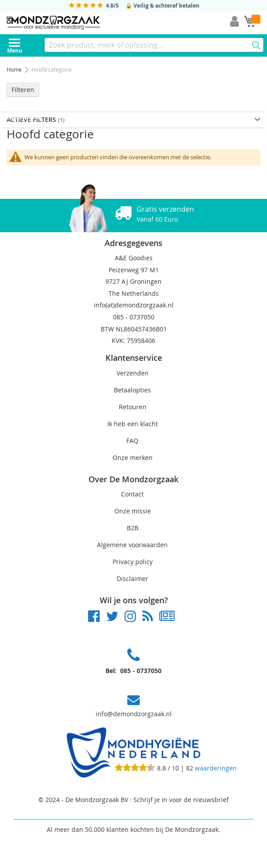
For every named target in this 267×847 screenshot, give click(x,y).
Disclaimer (132, 578)
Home (15, 69)
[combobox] (153, 45)
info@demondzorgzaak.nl (134, 714)
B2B (132, 528)
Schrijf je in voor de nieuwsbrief (181, 799)
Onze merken (133, 457)
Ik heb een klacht (132, 423)
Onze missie (132, 511)
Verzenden (133, 373)
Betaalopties (132, 390)
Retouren (132, 407)
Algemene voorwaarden (132, 544)
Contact (132, 494)
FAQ (132, 440)
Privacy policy (133, 561)
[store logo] (53, 23)
